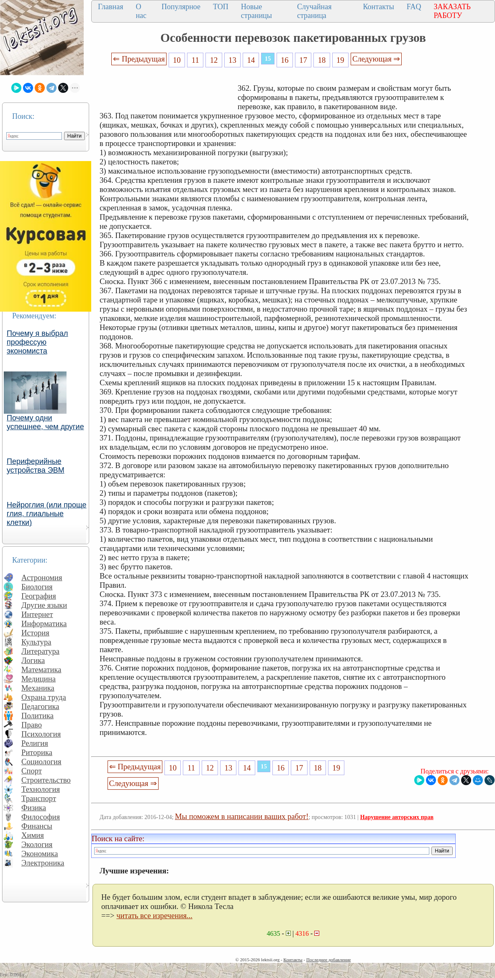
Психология (41, 734)
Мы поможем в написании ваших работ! (241, 816)
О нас (141, 11)
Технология (40, 789)
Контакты (378, 7)
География (38, 595)
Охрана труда (43, 697)
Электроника (42, 862)
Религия (34, 743)
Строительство (46, 780)
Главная (110, 7)
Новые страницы (256, 11)
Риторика (36, 752)
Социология (41, 761)
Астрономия (41, 577)
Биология (37, 586)
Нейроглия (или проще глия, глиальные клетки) (47, 514)
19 (340, 60)
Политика (37, 715)
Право (31, 724)
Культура (36, 641)
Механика (37, 688)
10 (177, 60)
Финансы (36, 826)
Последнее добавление (328, 959)
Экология (36, 844)
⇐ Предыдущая (139, 58)
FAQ (414, 7)
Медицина (38, 678)
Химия (32, 835)
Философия (40, 816)
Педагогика (40, 706)
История (35, 632)
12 (214, 60)
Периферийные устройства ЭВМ (35, 465)
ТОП (220, 7)
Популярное (181, 7)
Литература (40, 651)
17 (303, 60)
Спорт (31, 770)
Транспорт (38, 798)
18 (322, 60)
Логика (33, 660)
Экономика (39, 853)
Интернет (37, 614)
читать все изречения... (154, 915)
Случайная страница (314, 11)
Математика (41, 669)
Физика (33, 807)
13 (232, 60)
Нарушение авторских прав (396, 817)
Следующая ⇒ (376, 58)
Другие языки (44, 605)
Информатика (44, 623)
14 (251, 60)
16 (285, 60)
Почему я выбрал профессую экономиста (37, 342)
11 (195, 60)
